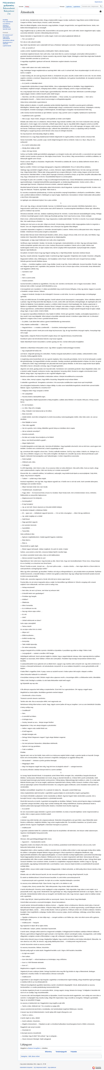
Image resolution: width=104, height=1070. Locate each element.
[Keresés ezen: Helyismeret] (92, 6)
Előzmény (48, 1051)
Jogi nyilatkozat (52, 1067)
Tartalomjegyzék (61, 1051)
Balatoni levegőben (34, 1048)
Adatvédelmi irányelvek (26, 1067)
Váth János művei (34, 1056)
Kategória (24, 1056)
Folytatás (74, 1051)
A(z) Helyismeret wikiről (40, 1067)
